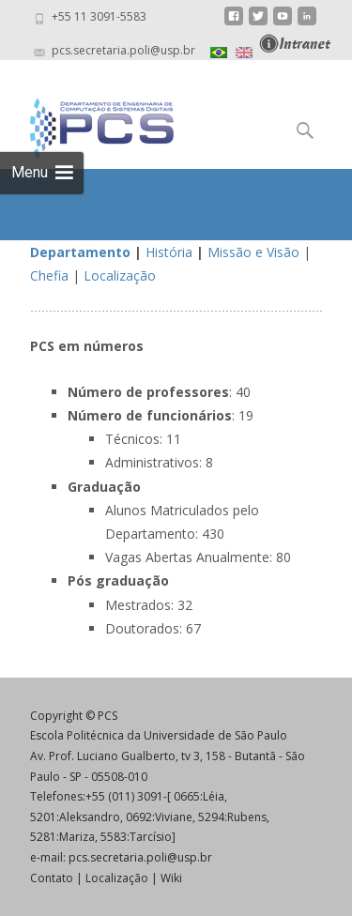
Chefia (49, 275)
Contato (51, 878)
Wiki (171, 878)
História (168, 252)
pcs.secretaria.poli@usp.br (140, 857)
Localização (120, 275)
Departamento (80, 252)
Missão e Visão (253, 252)
